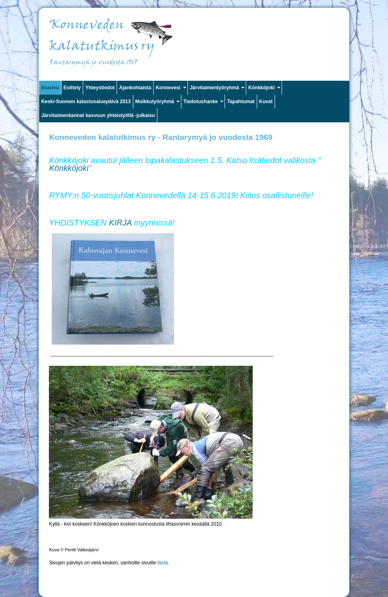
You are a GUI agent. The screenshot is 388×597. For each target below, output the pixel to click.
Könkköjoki (68, 168)
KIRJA (120, 222)
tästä (162, 563)
